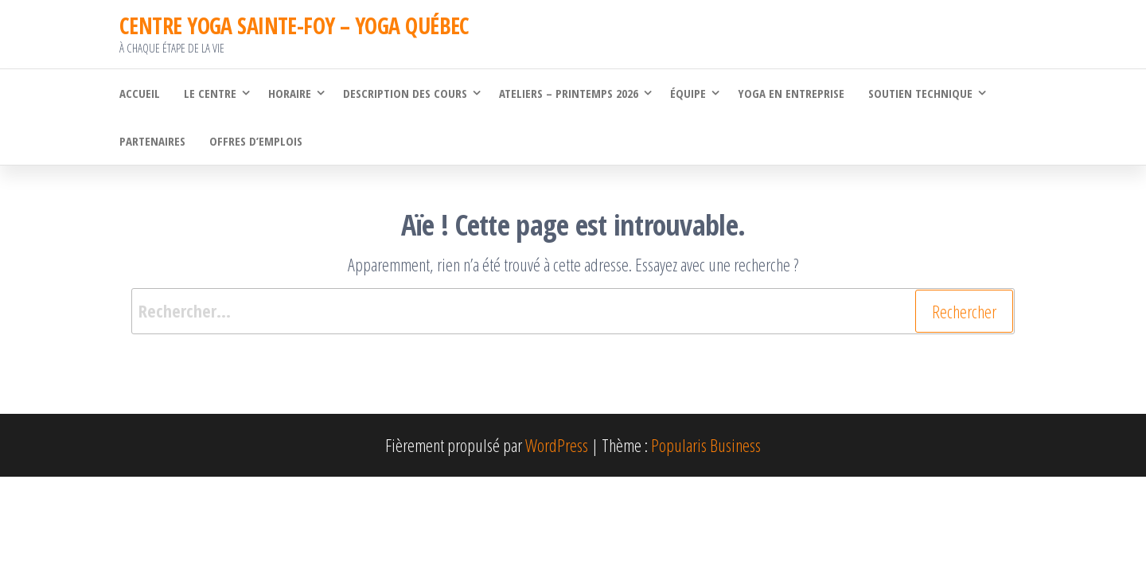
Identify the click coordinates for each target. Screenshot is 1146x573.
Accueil (139, 93)
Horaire (289, 93)
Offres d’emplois (255, 141)
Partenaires (152, 141)
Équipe (688, 93)
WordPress (556, 445)
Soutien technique (920, 93)
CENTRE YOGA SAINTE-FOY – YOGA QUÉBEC (294, 25)
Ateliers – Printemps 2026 (568, 93)
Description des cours (405, 93)
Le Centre (210, 93)
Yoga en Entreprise (791, 93)
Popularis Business (706, 445)
